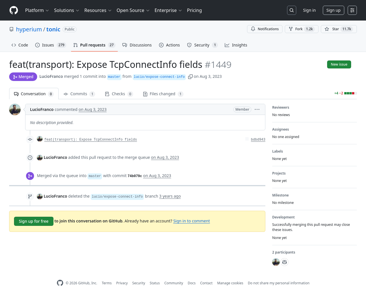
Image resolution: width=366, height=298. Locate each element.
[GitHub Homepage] (60, 283)
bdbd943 (258, 140)
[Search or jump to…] (291, 10)
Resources (98, 10)
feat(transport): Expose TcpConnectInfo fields (90, 140)
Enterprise (168, 10)
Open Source (133, 10)
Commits (79, 94)
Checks (119, 94)
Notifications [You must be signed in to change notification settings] (265, 29)
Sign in (309, 10)
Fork (302, 29)
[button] (190, 76)
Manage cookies (230, 283)
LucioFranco (51, 76)
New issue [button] (339, 64)
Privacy (122, 283)
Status (155, 283)
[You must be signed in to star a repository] (339, 29)
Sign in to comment (191, 221)
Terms (107, 283)
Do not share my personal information (279, 283)
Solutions (67, 10)
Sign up (334, 10)
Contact (206, 283)
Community (173, 283)
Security (138, 283)
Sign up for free (34, 221)
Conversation (34, 94)
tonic (53, 29)
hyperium (29, 29)
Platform (37, 10)
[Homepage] (13, 10)
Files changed (163, 94)
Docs (192, 283)
